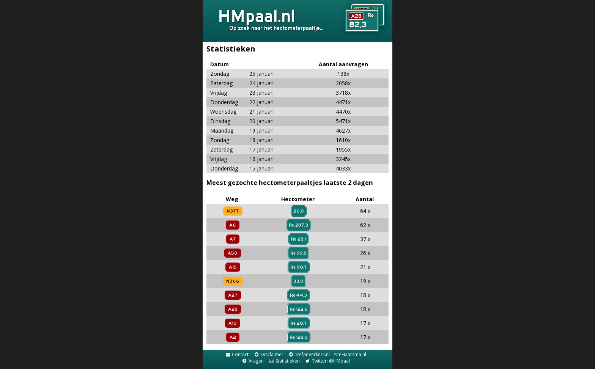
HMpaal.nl (256, 15)
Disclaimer (268, 354)
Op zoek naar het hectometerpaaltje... (276, 28)
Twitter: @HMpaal (327, 361)
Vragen (252, 361)
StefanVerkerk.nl (309, 354)
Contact (237, 354)
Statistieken (284, 361)
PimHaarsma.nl (350, 354)
